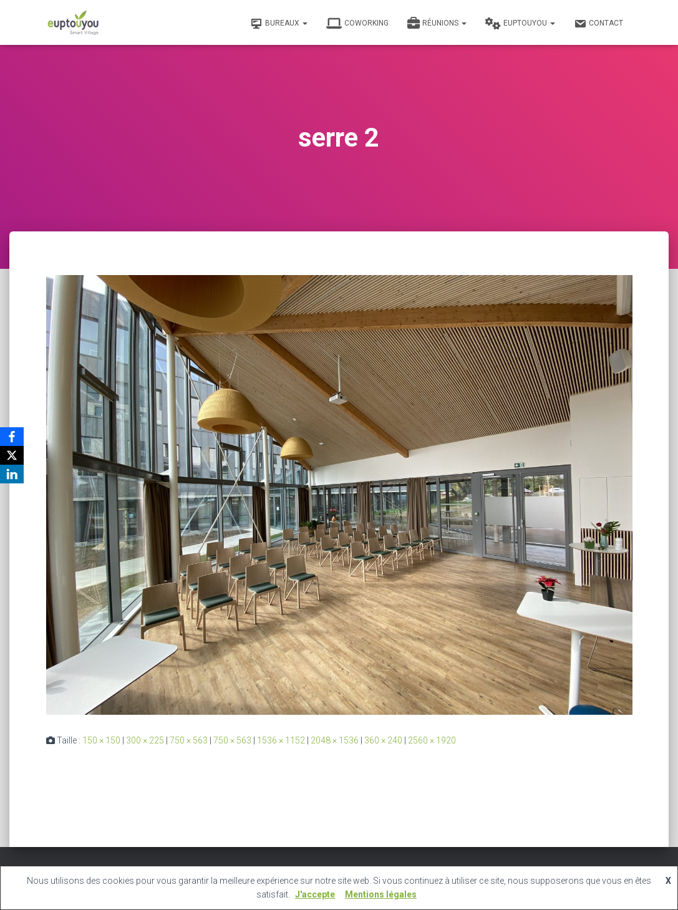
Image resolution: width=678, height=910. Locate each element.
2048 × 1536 (335, 740)
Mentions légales (381, 894)
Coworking (357, 23)
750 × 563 (189, 740)
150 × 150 (101, 740)
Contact (598, 23)
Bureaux (279, 23)
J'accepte (315, 894)
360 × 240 (383, 740)
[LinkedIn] (12, 474)
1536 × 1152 (281, 740)
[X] (12, 455)
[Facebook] (12, 436)
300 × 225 (145, 740)
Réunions (437, 23)
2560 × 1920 (432, 740)
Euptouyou (520, 23)
